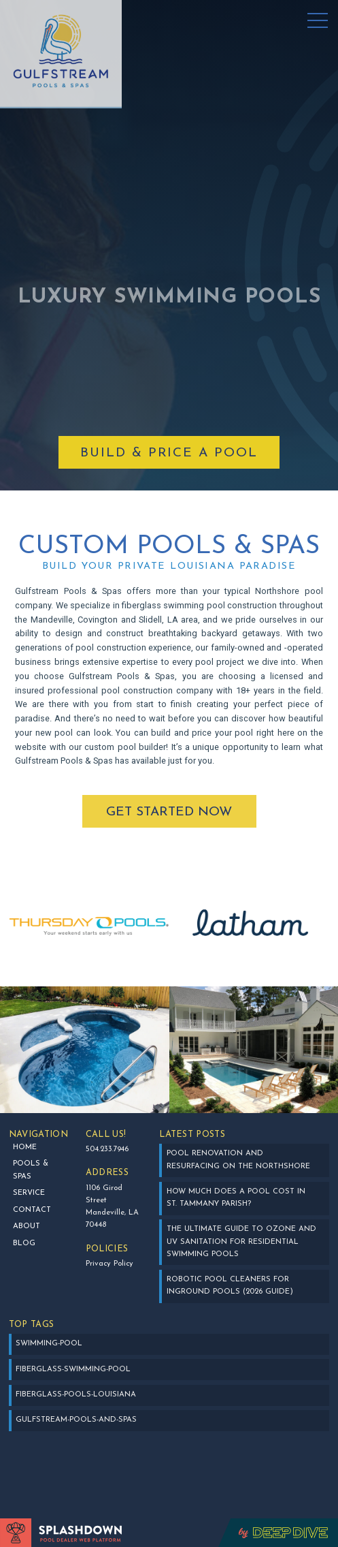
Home (25, 1147)
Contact (32, 1210)
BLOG (24, 1243)
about (26, 1226)
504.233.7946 (107, 1149)
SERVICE (29, 1193)
